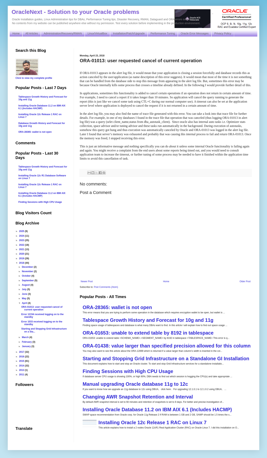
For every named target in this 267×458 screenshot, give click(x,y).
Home (16, 33)
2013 (22, 370)
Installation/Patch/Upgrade (129, 33)
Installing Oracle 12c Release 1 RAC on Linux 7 (152, 422)
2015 (22, 361)
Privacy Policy (222, 33)
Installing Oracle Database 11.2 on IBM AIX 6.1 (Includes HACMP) (157, 409)
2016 (22, 356)
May (24, 298)
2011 (22, 374)
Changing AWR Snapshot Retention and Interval (138, 396)
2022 (22, 245)
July (24, 289)
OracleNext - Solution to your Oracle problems (75, 12)
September (28, 280)
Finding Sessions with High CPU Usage (128, 371)
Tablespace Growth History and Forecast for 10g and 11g (148, 320)
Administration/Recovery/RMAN (63, 33)
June (25, 294)
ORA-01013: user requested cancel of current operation (41, 308)
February (27, 342)
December (28, 267)
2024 (22, 236)
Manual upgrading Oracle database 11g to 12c (135, 384)
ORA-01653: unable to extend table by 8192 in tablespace (148, 333)
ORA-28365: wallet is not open (117, 307)
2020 (22, 253)
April (25, 303)
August (26, 285)
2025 (22, 231)
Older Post (245, 281)
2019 (22, 258)
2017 (22, 352)
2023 (22, 240)
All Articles (31, 33)
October (26, 275)
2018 (22, 263)
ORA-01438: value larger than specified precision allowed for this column (167, 345)
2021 (22, 249)
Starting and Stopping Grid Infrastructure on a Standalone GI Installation (166, 358)
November (28, 271)
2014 (22, 365)
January (26, 346)
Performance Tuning (163, 33)
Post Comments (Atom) (106, 287)
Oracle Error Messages (195, 33)
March (25, 337)
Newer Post (87, 281)
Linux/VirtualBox (97, 33)
